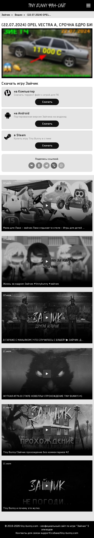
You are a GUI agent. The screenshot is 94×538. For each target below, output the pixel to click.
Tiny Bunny (47, 5)
